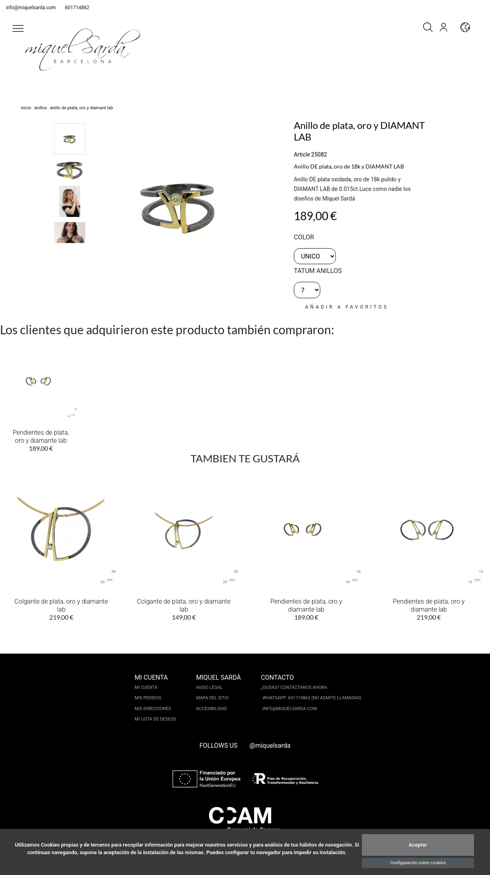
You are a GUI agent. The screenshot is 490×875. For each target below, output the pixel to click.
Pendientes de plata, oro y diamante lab (41, 436)
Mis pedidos (148, 697)
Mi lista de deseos (155, 719)
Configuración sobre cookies (418, 862)
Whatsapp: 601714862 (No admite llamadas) (312, 697)
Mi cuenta (146, 687)
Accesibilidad (211, 708)
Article (302, 154)
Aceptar (418, 845)
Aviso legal (209, 687)
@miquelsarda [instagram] (270, 745)
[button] (18, 28)
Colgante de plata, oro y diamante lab (61, 605)
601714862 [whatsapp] (77, 7)
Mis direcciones (153, 708)
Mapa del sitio (212, 697)
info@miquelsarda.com (31, 7)
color (304, 237)
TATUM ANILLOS (318, 271)
